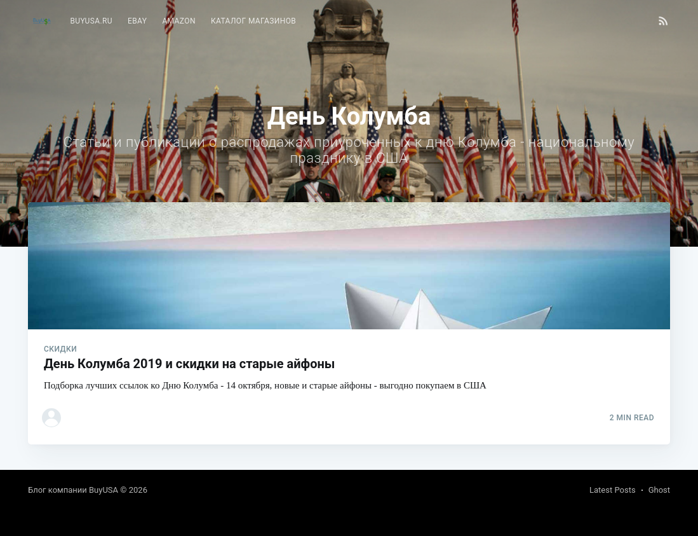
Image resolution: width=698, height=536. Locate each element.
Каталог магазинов (253, 21)
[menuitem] (91, 21)
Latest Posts (612, 490)
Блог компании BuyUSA (73, 490)
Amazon (179, 21)
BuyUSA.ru (91, 21)
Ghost (659, 490)
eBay (137, 21)
